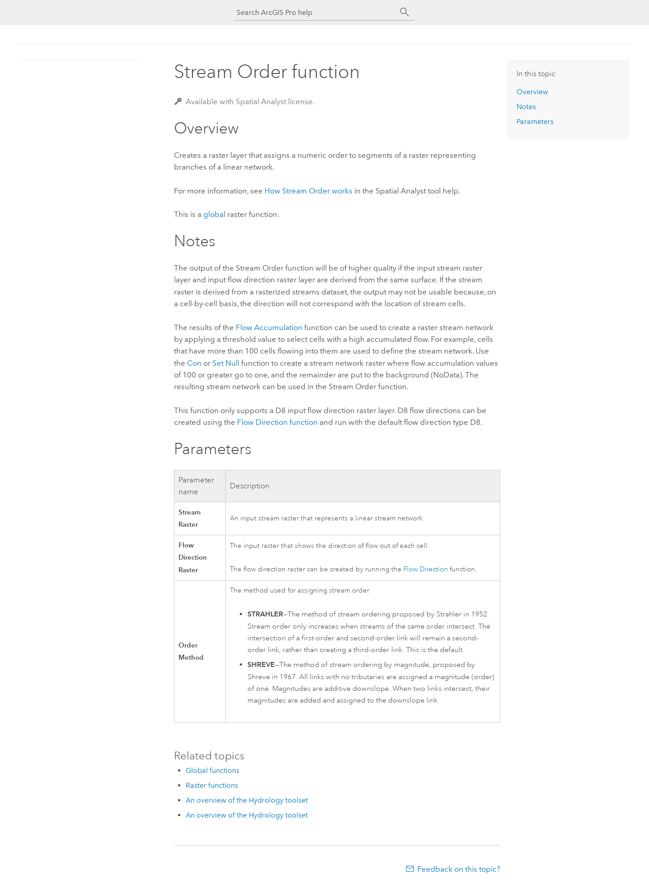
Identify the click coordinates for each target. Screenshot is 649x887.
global (214, 214)
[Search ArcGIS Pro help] (315, 12)
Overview (532, 91)
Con (194, 363)
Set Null (225, 363)
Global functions (212, 770)
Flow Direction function (277, 422)
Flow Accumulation (269, 327)
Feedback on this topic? (458, 868)
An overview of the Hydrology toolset (247, 800)
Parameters (534, 121)
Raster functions (212, 785)
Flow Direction (425, 569)
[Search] (404, 12)
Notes (526, 106)
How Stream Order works (308, 190)
